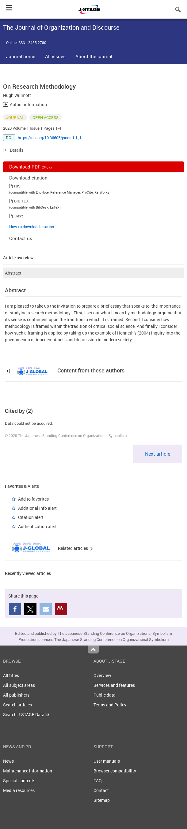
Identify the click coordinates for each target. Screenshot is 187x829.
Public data (105, 695)
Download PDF (30, 167)
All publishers (16, 695)
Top (93, 649)
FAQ (98, 780)
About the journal (93, 56)
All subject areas (19, 685)
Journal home (20, 56)
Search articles (17, 705)
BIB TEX (21, 201)
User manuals (107, 761)
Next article (157, 453)
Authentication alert (37, 526)
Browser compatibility (115, 771)
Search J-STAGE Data (26, 714)
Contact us (20, 238)
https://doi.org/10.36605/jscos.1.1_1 (50, 137)
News (8, 761)
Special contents (19, 780)
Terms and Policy (110, 705)
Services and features (114, 685)
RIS (17, 186)
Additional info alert (37, 508)
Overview (102, 675)
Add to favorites (33, 499)
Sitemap (102, 800)
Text (19, 216)
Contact (101, 790)
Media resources (19, 790)
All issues (55, 56)
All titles (11, 675)
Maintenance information (27, 771)
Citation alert (31, 517)
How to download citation (31, 226)
